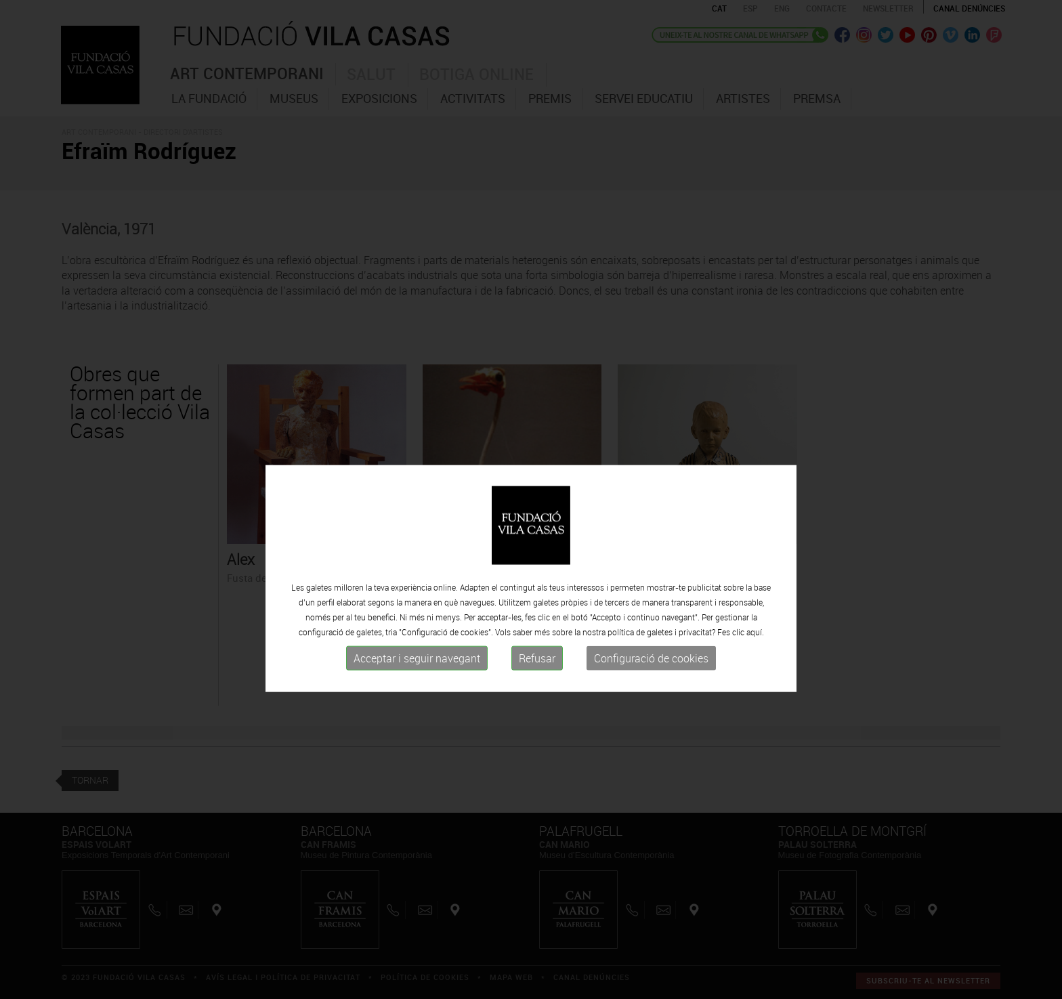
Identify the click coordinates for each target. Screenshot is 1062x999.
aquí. (755, 652)
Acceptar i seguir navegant (417, 678)
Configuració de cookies (651, 678)
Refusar (537, 678)
